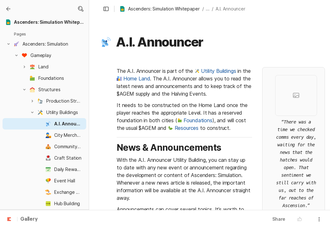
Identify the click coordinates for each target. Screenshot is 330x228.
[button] (80, 8)
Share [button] (278, 219)
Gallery (29, 219)
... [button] (208, 8)
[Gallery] (8, 8)
